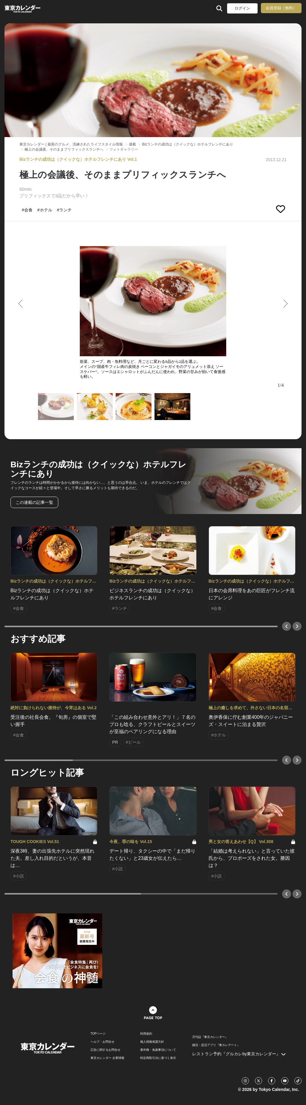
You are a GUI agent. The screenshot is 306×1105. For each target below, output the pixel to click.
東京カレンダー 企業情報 (107, 1058)
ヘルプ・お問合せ (102, 1041)
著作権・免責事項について (158, 1049)
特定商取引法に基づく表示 (158, 1058)
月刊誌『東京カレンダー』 (210, 1037)
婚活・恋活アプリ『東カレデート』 (216, 1045)
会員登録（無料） (281, 8)
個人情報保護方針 (152, 1041)
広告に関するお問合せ (105, 1049)
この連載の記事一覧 (34, 502)
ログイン (242, 8)
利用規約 (146, 1033)
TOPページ (98, 1033)
